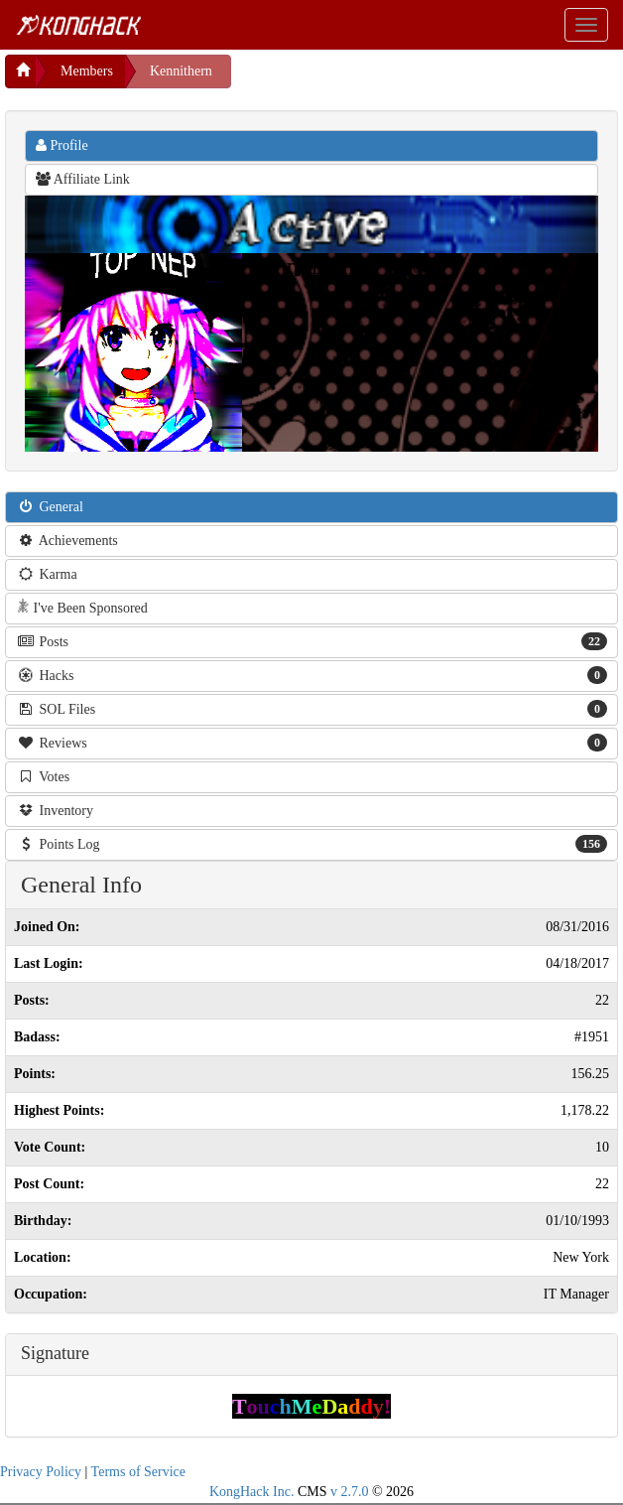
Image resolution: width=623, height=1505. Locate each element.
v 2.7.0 (349, 1491)
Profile (62, 145)
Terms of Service (138, 1471)
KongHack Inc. (252, 1491)
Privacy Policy (40, 1471)
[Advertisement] (390, 79)
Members (87, 71)
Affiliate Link (83, 179)
